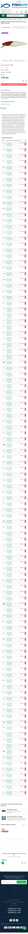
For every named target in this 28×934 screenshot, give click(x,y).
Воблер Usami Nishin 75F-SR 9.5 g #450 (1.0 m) (9, 681)
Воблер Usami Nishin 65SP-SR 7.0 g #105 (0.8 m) (9, 616)
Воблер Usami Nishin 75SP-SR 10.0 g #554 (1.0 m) (9, 245)
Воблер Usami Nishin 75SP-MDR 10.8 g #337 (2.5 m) (9, 734)
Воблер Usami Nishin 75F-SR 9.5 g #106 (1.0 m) (9, 646)
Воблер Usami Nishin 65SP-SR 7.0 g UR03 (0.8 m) (9, 197)
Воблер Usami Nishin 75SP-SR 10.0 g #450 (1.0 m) (9, 239)
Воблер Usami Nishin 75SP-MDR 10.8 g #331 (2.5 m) (9, 321)
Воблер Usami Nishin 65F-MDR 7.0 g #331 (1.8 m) (9, 386)
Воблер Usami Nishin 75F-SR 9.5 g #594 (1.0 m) (9, 705)
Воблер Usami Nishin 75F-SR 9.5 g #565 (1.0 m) (9, 693)
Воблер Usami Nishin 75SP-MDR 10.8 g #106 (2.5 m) (9, 310)
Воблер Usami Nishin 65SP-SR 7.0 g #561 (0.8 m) (9, 634)
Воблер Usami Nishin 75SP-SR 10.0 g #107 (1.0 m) (9, 221)
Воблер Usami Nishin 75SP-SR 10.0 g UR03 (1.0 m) (9, 274)
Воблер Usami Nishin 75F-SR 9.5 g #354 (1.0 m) (9, 675)
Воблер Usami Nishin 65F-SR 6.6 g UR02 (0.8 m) (9, 510)
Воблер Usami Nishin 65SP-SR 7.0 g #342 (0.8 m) (9, 162)
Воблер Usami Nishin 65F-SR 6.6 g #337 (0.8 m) (9, 475)
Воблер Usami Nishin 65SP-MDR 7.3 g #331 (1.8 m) (9, 545)
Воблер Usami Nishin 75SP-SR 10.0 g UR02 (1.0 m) (9, 268)
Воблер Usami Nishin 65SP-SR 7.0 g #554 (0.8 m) (9, 168)
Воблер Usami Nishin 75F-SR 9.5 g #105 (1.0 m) (9, 640)
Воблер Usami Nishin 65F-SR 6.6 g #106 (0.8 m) (9, 457)
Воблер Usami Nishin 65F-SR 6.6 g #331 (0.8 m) (9, 469)
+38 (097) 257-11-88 (5, 9)
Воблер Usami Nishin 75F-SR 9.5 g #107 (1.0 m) (9, 652)
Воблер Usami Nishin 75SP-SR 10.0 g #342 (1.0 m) (9, 233)
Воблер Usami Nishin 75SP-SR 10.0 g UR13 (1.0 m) (9, 280)
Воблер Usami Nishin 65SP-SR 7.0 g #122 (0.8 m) (9, 156)
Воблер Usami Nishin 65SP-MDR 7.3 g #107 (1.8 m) (9, 540)
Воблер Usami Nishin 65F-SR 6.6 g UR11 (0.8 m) (9, 528)
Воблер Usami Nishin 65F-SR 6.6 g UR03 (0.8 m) (9, 516)
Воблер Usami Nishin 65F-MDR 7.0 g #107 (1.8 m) (9, 380)
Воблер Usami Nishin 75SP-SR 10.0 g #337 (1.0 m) (9, 770)
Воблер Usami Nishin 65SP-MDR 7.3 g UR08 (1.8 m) (9, 604)
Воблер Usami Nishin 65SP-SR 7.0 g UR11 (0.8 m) (9, 304)
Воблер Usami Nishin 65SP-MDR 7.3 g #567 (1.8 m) (9, 581)
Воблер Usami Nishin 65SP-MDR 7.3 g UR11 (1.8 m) (9, 610)
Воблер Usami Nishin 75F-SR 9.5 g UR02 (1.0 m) (9, 711)
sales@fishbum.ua (14, 905)
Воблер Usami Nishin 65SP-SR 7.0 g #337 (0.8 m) (9, 622)
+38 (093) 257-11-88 (5, 13)
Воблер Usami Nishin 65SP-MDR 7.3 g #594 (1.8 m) (9, 587)
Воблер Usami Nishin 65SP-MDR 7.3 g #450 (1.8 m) (9, 569)
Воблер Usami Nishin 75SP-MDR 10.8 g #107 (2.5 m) (9, 315)
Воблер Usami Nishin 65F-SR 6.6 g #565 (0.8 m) (9, 492)
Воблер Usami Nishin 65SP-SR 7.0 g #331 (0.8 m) (9, 286)
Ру (23, 1)
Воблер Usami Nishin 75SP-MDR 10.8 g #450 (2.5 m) (9, 327)
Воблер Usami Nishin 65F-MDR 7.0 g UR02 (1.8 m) (9, 433)
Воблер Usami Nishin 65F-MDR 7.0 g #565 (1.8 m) (9, 416)
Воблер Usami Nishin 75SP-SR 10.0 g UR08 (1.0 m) (9, 363)
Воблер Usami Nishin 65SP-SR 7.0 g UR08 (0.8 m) (9, 203)
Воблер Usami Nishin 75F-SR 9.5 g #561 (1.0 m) (9, 687)
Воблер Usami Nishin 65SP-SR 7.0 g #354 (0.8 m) (9, 628)
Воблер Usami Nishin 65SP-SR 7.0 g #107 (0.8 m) (9, 150)
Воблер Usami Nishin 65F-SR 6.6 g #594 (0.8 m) (9, 504)
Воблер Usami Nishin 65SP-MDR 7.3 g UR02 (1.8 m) (9, 593)
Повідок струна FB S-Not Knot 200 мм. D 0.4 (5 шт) (14, 854)
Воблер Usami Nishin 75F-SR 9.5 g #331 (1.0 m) (9, 658)
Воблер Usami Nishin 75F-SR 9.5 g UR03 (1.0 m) (9, 717)
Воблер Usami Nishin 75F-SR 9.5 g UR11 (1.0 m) (9, 728)
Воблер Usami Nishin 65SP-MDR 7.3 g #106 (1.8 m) (9, 534)
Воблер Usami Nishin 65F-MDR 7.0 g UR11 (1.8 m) (9, 451)
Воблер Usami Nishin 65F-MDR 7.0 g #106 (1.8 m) (9, 374)
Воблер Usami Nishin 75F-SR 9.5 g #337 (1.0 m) (9, 663)
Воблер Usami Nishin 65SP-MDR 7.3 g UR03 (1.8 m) (9, 599)
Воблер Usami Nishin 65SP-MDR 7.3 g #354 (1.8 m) (9, 563)
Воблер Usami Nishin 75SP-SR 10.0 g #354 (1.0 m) (9, 781)
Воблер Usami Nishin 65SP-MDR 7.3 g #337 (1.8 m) (9, 551)
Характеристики (18, 27)
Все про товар (6, 27)
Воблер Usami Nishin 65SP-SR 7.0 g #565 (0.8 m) (9, 174)
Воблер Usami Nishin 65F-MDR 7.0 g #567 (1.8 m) (9, 422)
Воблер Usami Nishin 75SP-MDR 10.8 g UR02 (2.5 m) (9, 345)
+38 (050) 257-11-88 (5, 11)
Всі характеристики (5, 104)
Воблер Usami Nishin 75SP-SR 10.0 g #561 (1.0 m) (9, 787)
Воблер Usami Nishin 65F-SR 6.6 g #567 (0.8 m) (9, 498)
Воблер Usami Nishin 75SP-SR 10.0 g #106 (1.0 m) (9, 215)
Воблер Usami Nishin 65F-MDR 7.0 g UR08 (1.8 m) (9, 445)
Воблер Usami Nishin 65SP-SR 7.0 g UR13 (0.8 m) (9, 209)
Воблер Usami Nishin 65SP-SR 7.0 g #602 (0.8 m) (9, 186)
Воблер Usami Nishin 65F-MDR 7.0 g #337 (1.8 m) (9, 392)
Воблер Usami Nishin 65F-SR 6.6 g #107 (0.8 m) (9, 463)
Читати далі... (5, 98)
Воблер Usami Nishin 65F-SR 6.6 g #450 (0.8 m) (9, 486)
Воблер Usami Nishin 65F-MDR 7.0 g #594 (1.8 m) (9, 428)
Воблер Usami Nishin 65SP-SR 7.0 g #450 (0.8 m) (9, 292)
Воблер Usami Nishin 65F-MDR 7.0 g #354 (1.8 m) (9, 404)
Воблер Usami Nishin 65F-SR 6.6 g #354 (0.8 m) (9, 481)
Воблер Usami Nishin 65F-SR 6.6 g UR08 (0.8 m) (9, 522)
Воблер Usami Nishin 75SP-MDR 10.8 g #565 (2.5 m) (9, 333)
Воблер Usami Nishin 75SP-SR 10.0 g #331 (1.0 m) (9, 764)
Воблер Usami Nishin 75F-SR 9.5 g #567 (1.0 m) (9, 699)
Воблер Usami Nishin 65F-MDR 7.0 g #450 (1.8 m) (9, 410)
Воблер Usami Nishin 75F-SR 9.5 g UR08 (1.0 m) (9, 722)
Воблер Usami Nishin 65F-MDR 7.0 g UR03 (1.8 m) (9, 439)
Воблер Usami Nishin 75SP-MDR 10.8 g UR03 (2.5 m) (9, 351)
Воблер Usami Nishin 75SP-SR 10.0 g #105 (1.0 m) (9, 758)
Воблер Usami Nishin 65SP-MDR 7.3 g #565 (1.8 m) (9, 575)
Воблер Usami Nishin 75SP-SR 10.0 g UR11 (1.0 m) (9, 369)
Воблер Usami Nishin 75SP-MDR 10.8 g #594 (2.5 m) (9, 339)
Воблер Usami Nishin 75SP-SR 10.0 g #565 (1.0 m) (9, 793)
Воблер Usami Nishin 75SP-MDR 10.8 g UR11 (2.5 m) (9, 357)
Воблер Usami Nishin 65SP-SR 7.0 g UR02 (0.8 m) (9, 192)
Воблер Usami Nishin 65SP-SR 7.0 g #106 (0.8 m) (9, 144)
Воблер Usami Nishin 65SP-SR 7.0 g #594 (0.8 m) (9, 298)
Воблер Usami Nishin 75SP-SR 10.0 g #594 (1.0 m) (9, 256)
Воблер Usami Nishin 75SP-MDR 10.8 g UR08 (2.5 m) (9, 752)
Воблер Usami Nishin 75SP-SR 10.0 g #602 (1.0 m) (9, 262)
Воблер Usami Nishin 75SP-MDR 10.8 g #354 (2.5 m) (9, 740)
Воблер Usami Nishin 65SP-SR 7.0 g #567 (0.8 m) (9, 180)
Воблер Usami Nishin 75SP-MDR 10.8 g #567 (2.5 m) (9, 746)
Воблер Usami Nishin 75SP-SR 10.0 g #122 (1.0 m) (9, 227)
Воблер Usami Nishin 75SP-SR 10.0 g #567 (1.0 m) (9, 251)
